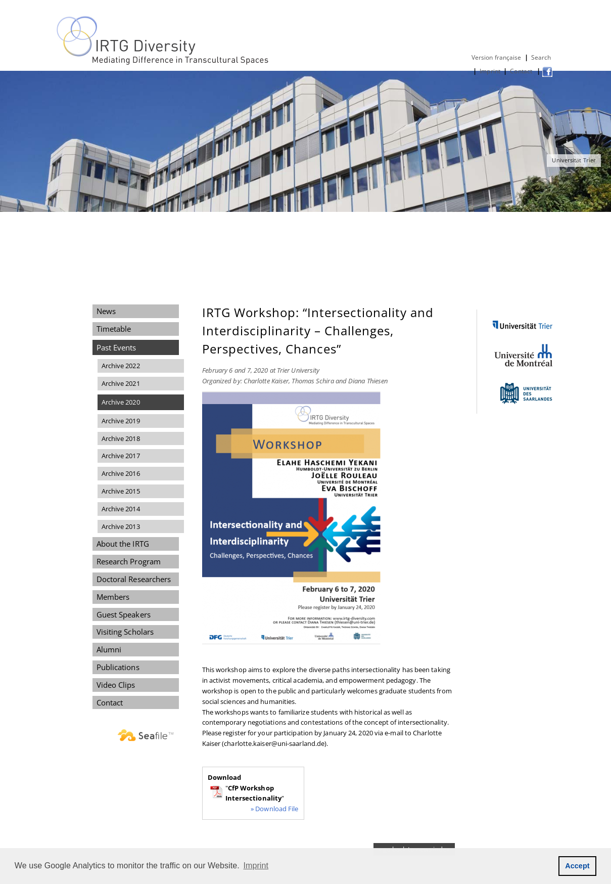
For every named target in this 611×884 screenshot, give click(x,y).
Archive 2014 (121, 508)
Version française (496, 57)
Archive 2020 (121, 402)
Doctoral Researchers (134, 579)
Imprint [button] (256, 865)
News (106, 311)
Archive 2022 (121, 365)
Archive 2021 (121, 383)
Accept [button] (577, 866)
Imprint (490, 71)
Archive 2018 (121, 438)
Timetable (114, 329)
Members (113, 597)
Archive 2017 (121, 455)
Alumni (109, 649)
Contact (521, 71)
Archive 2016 (121, 473)
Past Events (116, 347)
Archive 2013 (121, 526)
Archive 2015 (121, 491)
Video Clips (116, 685)
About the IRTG (123, 544)
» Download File (274, 808)
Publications (118, 667)
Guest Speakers (124, 614)
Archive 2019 (121, 420)
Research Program (129, 561)
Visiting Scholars (125, 632)
